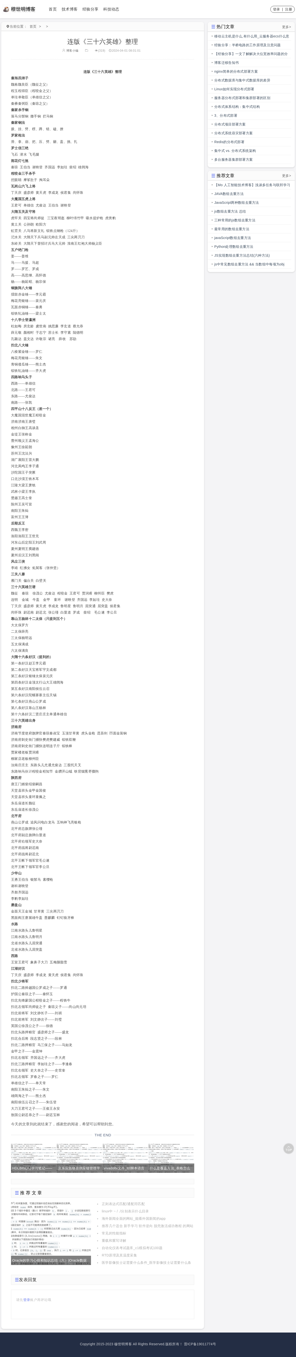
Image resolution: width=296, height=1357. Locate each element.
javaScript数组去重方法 (232, 238)
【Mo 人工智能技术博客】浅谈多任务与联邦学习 (252, 185)
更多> (286, 27)
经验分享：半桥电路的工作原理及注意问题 (247, 45)
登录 (276, 9)
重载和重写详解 (114, 1241)
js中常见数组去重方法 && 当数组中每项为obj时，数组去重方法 (249, 265)
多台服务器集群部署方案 (233, 159)
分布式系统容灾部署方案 (233, 133)
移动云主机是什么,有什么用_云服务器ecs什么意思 (251, 37)
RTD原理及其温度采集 (119, 1255)
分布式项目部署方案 (230, 124)
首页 (53, 9)
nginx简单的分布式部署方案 (236, 71)
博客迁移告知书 (226, 63)
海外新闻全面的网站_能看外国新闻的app (134, 1218)
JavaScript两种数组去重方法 (236, 203)
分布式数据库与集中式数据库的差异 (242, 80)
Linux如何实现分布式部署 (234, 89)
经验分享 (90, 9)
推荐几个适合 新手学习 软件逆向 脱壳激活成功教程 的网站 (147, 1226)
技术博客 (70, 9)
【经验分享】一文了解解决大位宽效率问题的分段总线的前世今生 (251, 55)
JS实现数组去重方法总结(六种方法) (242, 255)
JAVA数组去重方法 (229, 194)
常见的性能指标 (114, 1233)
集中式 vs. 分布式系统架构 (235, 151)
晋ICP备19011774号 (200, 1344)
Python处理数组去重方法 (233, 247)
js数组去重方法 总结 (230, 211)
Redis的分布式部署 (229, 142)
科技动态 (111, 9)
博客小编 (70, 50)
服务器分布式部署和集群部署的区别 (242, 98)
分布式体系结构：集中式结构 (237, 107)
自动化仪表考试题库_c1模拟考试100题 (132, 1248)
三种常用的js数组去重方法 (234, 220)
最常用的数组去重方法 (231, 229)
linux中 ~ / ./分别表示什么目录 (125, 1211)
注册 (288, 9)
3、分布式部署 (225, 115)
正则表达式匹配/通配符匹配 (123, 1204)
